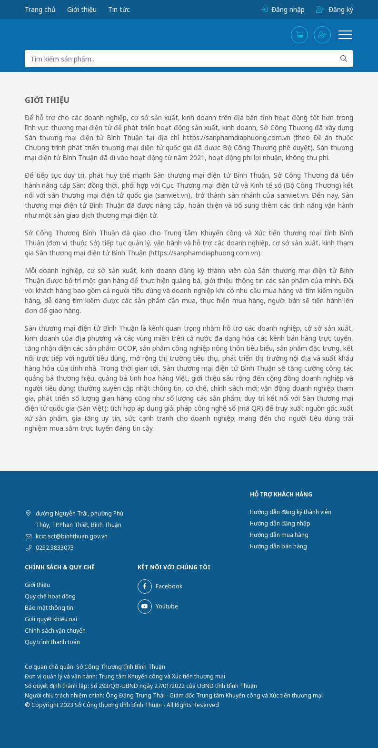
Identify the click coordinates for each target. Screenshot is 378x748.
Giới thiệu (82, 9)
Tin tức (119, 9)
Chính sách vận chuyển (55, 631)
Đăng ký (334, 9)
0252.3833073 (55, 548)
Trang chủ (40, 9)
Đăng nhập (283, 9)
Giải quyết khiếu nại (51, 619)
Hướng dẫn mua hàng (279, 535)
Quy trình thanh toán (52, 642)
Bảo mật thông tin (49, 608)
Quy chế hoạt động (50, 596)
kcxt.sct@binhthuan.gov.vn (72, 536)
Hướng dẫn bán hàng (278, 546)
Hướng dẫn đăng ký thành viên (290, 512)
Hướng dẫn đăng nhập (280, 523)
